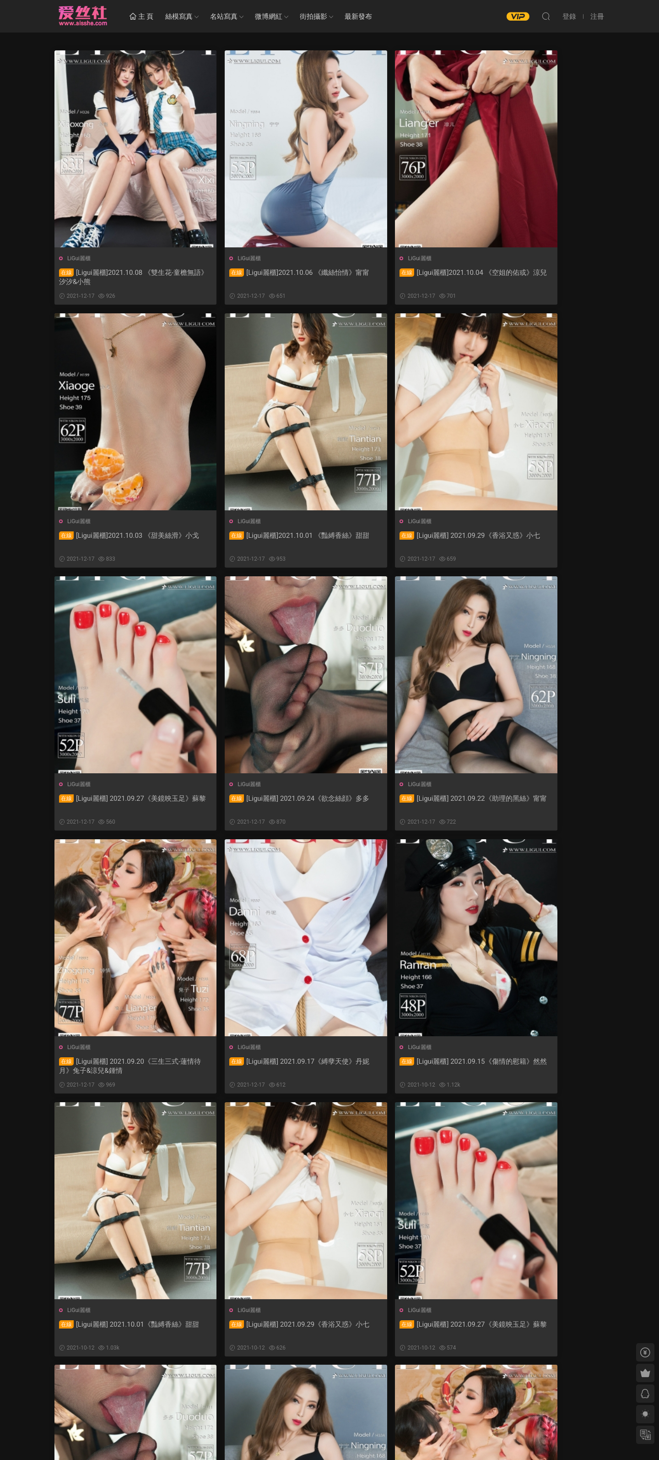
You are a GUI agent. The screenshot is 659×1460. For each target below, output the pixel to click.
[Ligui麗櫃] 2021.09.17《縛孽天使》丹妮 (395, 804)
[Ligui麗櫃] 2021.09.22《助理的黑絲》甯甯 (119, 804)
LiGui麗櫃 (79, 258)
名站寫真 (224, 16)
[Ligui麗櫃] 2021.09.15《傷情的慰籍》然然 (538, 804)
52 (327, 1383)
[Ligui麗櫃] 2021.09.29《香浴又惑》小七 (255, 540)
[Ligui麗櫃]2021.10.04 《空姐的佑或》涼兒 (398, 277)
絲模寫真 (179, 16)
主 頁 (141, 17)
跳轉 (397, 1383)
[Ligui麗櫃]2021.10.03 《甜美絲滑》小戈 (534, 277)
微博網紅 (268, 16)
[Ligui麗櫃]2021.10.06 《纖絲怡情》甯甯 (255, 277)
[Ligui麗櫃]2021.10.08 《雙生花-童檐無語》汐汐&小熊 (116, 277)
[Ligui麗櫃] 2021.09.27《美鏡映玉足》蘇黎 (398, 540)
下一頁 (351, 1383)
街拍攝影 (313, 16)
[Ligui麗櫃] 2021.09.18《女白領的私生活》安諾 (398, 1331)
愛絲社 (82, 16)
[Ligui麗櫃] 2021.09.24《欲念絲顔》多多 (534, 540)
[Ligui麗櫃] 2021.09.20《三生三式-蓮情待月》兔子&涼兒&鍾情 (255, 804)
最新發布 (358, 16)
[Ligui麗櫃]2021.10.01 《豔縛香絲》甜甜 (115, 540)
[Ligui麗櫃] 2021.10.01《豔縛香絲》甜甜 (115, 1067)
